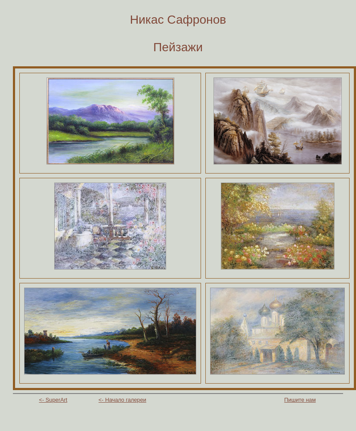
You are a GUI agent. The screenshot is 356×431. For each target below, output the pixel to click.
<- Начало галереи (122, 400)
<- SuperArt (53, 400)
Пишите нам (300, 400)
